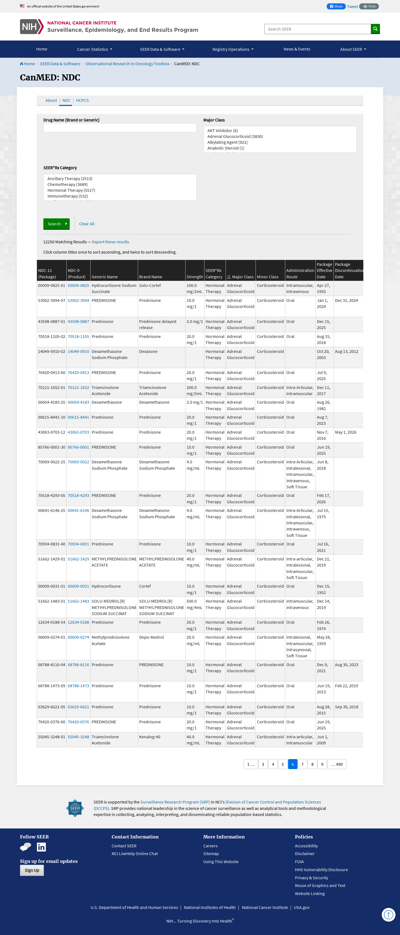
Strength (195, 276)
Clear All (86, 223)
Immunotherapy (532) (120, 196)
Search (54, 223)
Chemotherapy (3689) (120, 184)
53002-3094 (78, 300)
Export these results (110, 241)
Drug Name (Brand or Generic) (71, 120)
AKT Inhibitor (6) (280, 130)
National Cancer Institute (265, 907)
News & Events (297, 49)
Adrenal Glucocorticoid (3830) (280, 136)
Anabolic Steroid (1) (280, 148)
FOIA (299, 861)
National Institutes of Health (210, 907)
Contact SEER (124, 845)
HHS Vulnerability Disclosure (321, 869)
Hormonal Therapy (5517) (120, 190)
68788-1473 (78, 685)
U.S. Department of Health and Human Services (134, 907)
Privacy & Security (311, 877)
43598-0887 (78, 321)
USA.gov (301, 907)
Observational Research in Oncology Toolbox (127, 63)
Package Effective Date (324, 270)
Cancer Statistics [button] (93, 49)
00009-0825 (78, 285)
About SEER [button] (351, 49)
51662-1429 (78, 559)
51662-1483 (78, 601)
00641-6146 (78, 510)
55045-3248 (78, 736)
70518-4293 (78, 495)
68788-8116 (78, 664)
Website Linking (310, 893)
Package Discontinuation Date (350, 270)
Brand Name (150, 276)
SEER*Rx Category (60, 167)
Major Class (214, 120)
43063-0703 (78, 432)
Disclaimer (305, 853)
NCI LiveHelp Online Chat (135, 853)
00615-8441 (78, 417)
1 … (250, 764)
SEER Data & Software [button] (160, 49)
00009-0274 (78, 637)
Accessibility (306, 845)
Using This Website (221, 861)
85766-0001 (78, 447)
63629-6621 (78, 706)
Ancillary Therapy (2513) (120, 178)
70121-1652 (78, 387)
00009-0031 (78, 586)
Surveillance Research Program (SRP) (175, 802)
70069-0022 (78, 461)
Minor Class (268, 276)
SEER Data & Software (60, 63)
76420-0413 (78, 372)
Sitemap (211, 853)
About (51, 100)
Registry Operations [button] (231, 49)
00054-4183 (78, 402)
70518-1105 (78, 336)
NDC (66, 100)
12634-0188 (78, 622)
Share (338, 6)
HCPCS (82, 100)
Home (41, 49)
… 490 (337, 764)
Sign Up (32, 870)
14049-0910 (78, 351)
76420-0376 (78, 721)
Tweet (352, 6)
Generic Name (105, 276)
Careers (210, 845)
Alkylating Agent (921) (280, 142)
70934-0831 (78, 544)
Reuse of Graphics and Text (320, 885)
